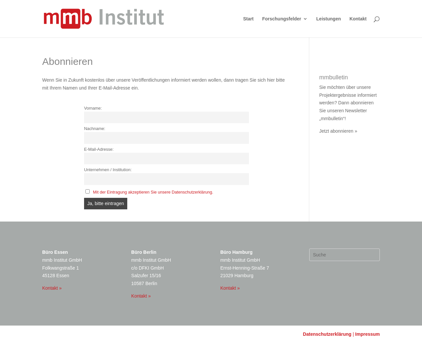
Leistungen (328, 18)
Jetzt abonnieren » (338, 131)
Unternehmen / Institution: (108, 170)
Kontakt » (52, 288)
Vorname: (93, 108)
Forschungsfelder (281, 18)
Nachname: (94, 128)
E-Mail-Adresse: (99, 149)
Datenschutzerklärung (327, 334)
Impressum (367, 334)
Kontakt (358, 18)
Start (248, 18)
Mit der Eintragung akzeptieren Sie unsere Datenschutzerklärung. (153, 192)
